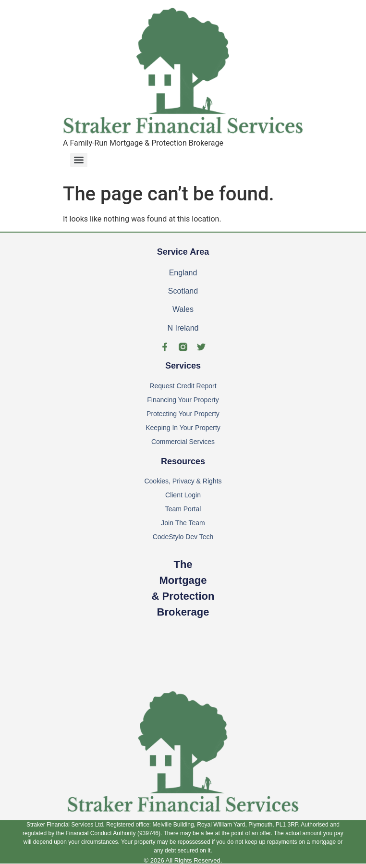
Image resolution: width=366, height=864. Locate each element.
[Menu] (78, 160)
